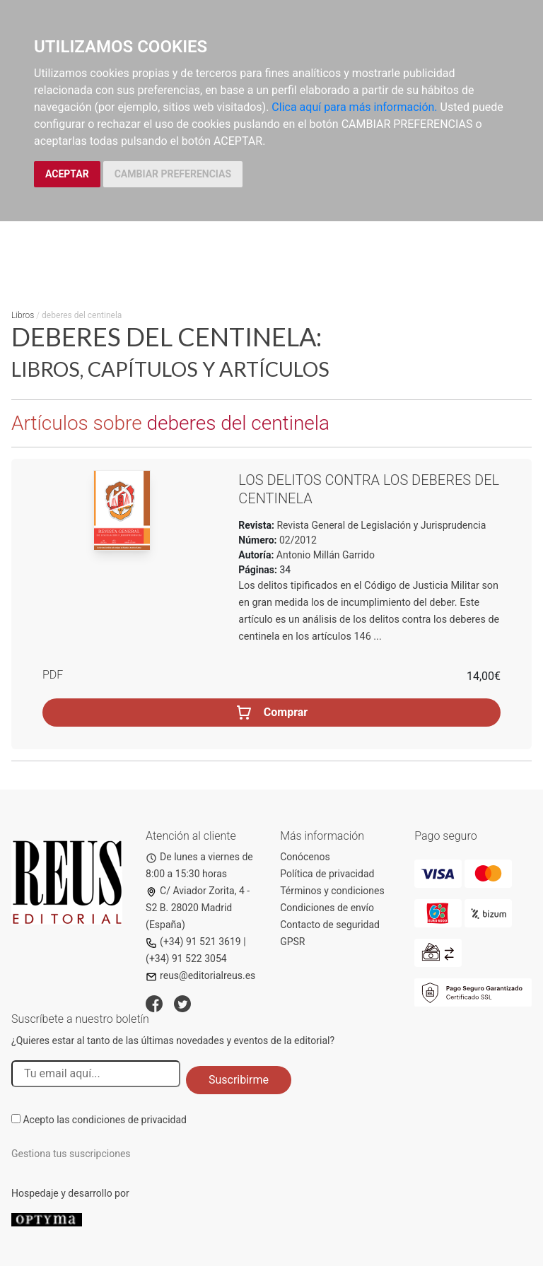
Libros (22, 315)
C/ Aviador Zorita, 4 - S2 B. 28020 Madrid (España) (198, 907)
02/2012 (297, 540)
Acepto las (105, 1119)
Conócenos (305, 856)
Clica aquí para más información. (354, 107)
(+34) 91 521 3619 (193, 941)
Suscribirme (239, 1079)
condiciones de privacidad (129, 1119)
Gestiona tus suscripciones (71, 1153)
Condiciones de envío (327, 907)
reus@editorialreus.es (200, 975)
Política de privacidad (327, 873)
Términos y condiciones (332, 890)
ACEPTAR (67, 174)
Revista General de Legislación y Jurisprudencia (380, 525)
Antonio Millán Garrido (325, 555)
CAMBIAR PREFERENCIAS (173, 174)
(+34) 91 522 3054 (186, 958)
